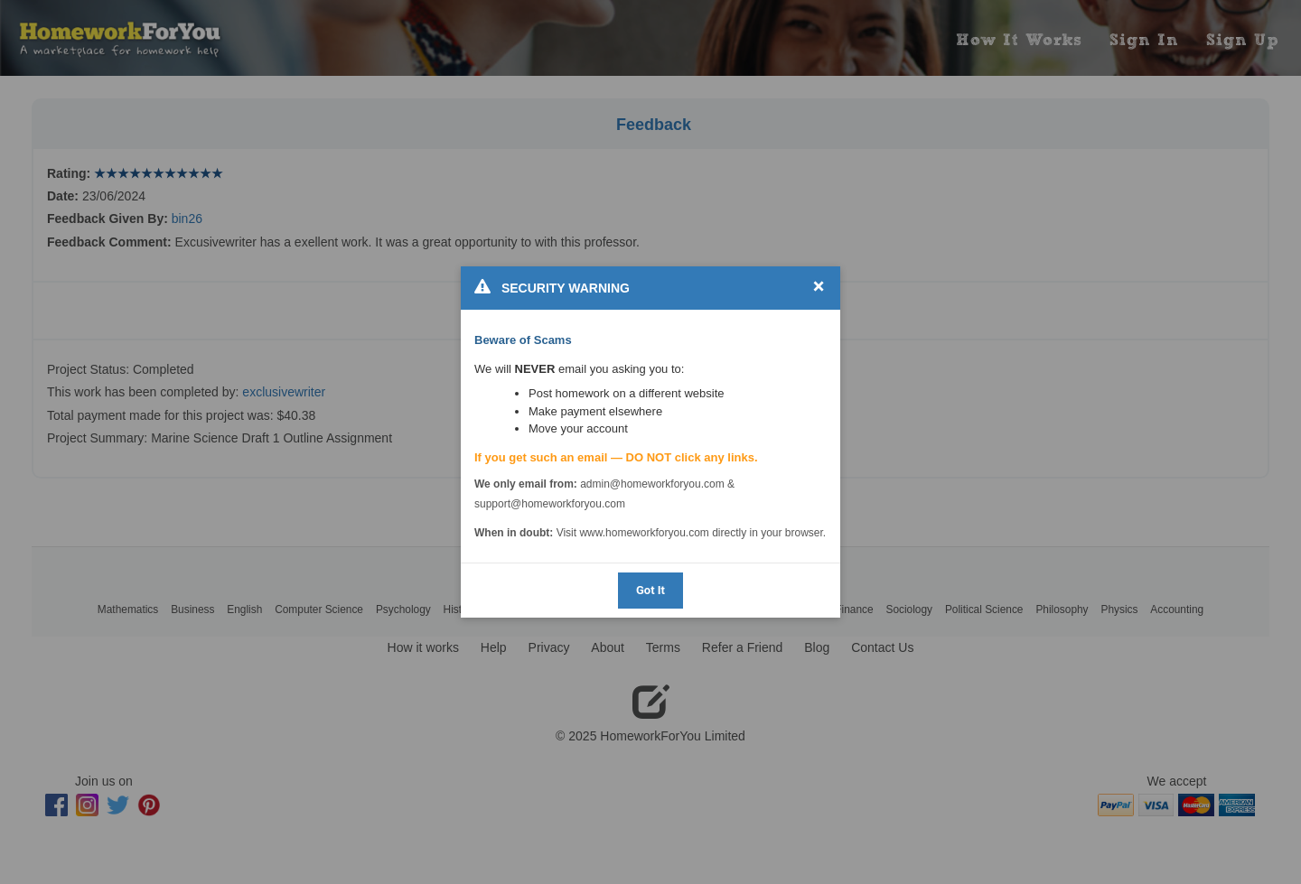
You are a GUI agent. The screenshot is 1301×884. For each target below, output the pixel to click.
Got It (650, 590)
